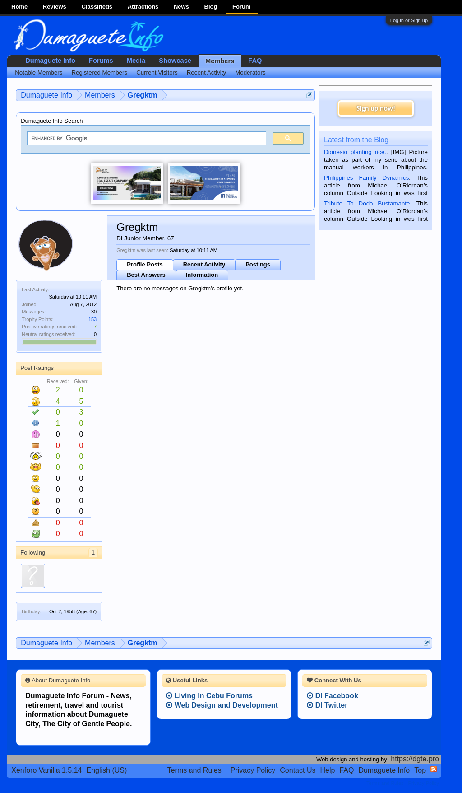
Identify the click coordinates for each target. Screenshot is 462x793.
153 (92, 319)
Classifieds (96, 6)
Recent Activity (204, 264)
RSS (433, 769)
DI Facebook (332, 696)
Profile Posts (144, 264)
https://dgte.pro (415, 759)
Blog (210, 6)
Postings (257, 264)
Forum (241, 6)
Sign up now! (375, 108)
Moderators (250, 72)
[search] (146, 139)
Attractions (143, 6)
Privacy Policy (253, 770)
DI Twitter (327, 705)
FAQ (255, 60)
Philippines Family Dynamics (366, 177)
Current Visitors (157, 72)
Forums (101, 60)
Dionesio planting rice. (355, 152)
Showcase (175, 60)
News (181, 6)
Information (202, 274)
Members (219, 61)
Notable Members (38, 72)
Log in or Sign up (409, 20)
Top (420, 770)
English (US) (107, 770)
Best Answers (146, 274)
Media (136, 60)
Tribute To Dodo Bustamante (367, 203)
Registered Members (99, 72)
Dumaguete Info (50, 60)
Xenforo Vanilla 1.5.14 (46, 770)
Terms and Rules (194, 770)
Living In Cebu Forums (209, 696)
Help (327, 770)
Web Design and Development (222, 705)
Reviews (54, 6)
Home (19, 6)
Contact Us (297, 770)
